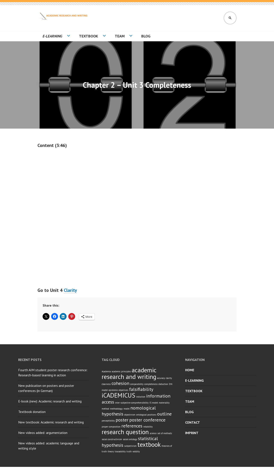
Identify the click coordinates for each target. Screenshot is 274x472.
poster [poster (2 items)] (122, 420)
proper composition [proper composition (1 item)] (111, 426)
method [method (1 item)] (105, 408)
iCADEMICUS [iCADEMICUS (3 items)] (118, 395)
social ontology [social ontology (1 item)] (130, 439)
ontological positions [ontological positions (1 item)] (146, 414)
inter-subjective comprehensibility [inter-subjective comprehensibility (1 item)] (132, 402)
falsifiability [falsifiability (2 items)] (141, 389)
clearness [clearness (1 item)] (106, 384)
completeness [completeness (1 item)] (151, 384)
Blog (145, 36)
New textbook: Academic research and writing (51, 422)
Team (120, 36)
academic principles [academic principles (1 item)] (121, 371)
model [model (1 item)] (127, 408)
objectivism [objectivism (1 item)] (129, 414)
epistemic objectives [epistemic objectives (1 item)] (118, 390)
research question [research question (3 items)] (125, 432)
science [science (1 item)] (153, 433)
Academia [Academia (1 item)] (106, 371)
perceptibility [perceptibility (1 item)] (108, 420)
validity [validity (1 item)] (136, 451)
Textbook (88, 36)
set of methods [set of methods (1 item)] (164, 433)
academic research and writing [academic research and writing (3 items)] (129, 373)
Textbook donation (32, 412)
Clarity (70, 290)
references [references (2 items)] (131, 426)
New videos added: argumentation (42, 432)
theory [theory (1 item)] (111, 451)
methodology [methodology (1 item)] (116, 408)
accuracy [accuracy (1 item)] (161, 378)
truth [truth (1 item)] (129, 451)
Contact (192, 422)
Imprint (191, 433)
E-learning (52, 36)
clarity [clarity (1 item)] (169, 378)
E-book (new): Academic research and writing (50, 401)
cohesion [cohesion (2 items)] (120, 383)
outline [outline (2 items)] (164, 414)
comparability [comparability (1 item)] (136, 384)
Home (189, 370)
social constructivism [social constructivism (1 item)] (112, 439)
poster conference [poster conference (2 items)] (147, 420)
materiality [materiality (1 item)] (164, 402)
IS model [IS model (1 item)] (153, 402)
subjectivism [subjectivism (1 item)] (130, 445)
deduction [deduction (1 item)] (163, 384)
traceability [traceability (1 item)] (120, 451)
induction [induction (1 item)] (140, 396)
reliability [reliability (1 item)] (148, 426)
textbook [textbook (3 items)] (149, 444)
